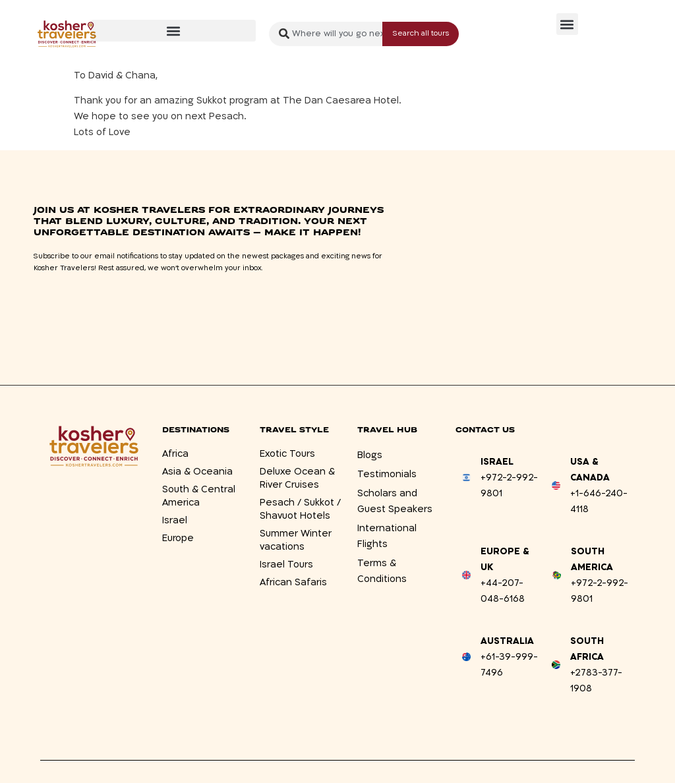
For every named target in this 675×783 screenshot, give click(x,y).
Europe (178, 538)
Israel (174, 520)
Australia (507, 641)
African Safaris (293, 582)
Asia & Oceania (197, 471)
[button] (173, 31)
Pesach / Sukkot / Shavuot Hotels (300, 509)
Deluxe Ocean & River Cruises (297, 478)
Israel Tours (286, 564)
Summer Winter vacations (296, 540)
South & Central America (198, 496)
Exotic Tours (287, 454)
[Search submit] (420, 34)
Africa (175, 454)
